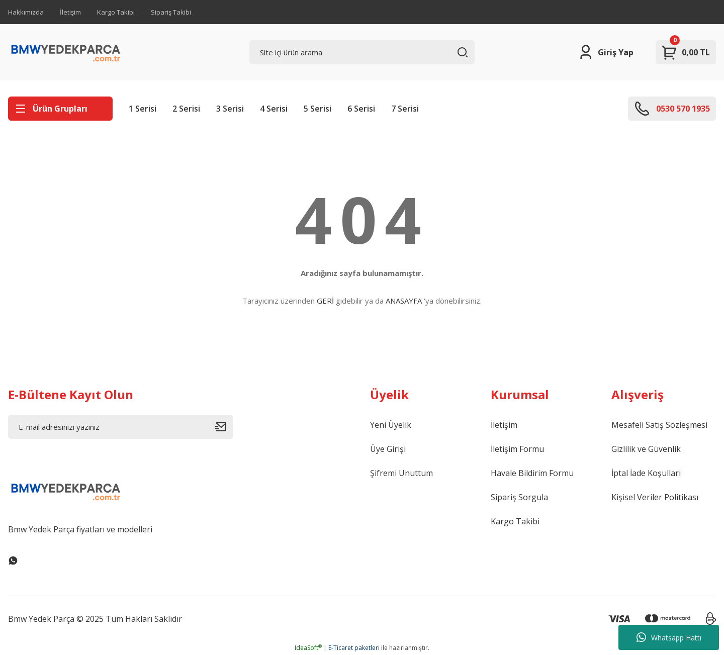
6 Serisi (361, 108)
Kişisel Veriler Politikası (654, 497)
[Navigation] (60, 109)
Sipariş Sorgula (519, 497)
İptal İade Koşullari (646, 473)
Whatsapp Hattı (669, 637)
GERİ (325, 301)
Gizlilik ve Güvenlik (646, 448)
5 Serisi (317, 108)
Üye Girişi (388, 448)
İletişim (70, 12)
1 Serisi (142, 108)
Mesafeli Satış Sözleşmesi (659, 424)
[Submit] (224, 427)
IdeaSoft (308, 647)
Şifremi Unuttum (401, 473)
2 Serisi (186, 108)
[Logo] (66, 52)
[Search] (362, 52)
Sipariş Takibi (171, 12)
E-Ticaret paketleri (354, 647)
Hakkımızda (26, 12)
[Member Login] (606, 52)
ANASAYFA (404, 301)
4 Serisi (274, 108)
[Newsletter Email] (120, 427)
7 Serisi (405, 108)
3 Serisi (230, 108)
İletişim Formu (517, 448)
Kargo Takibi (116, 12)
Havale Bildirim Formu (532, 473)
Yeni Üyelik (390, 424)
